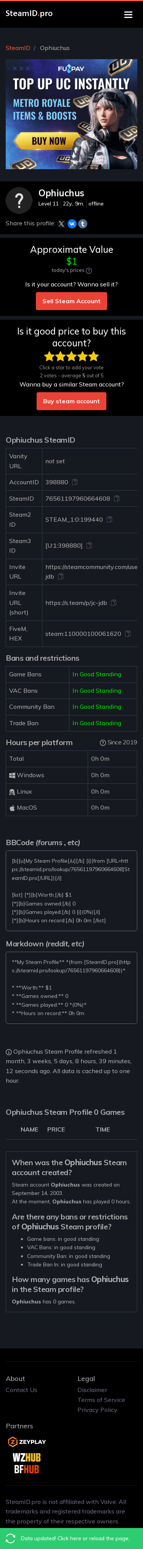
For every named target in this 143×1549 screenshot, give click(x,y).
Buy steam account (71, 401)
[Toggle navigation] (128, 15)
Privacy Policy (97, 1409)
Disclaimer (92, 1390)
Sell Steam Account (71, 301)
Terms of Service (101, 1399)
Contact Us (21, 1390)
